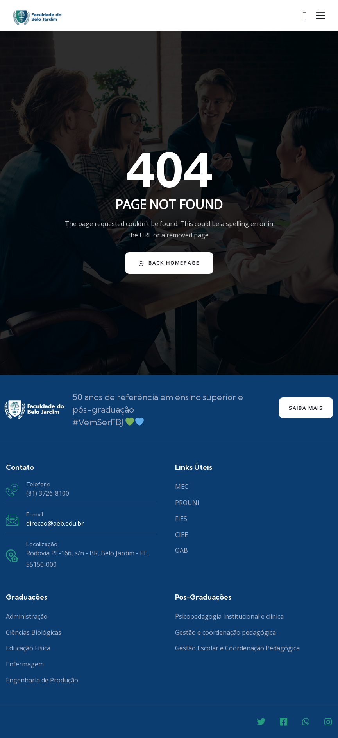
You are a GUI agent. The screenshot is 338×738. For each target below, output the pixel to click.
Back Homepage (169, 262)
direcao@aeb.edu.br (55, 523)
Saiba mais (306, 407)
